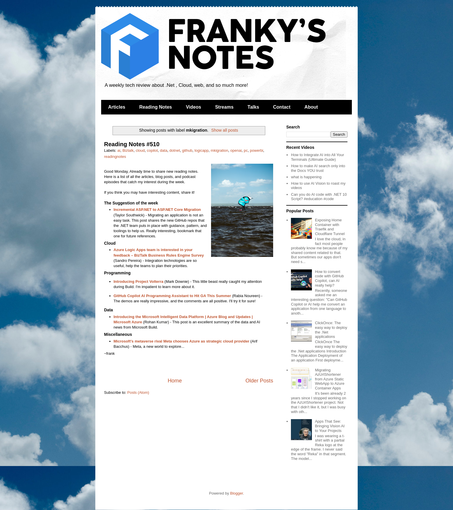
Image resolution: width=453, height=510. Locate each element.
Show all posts (224, 130)
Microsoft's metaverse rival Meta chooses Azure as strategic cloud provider (182, 341)
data (163, 150)
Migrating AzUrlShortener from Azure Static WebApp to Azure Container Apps (329, 379)
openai (236, 150)
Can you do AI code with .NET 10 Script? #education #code (319, 196)
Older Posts (259, 381)
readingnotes (115, 156)
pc (246, 150)
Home (175, 381)
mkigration (219, 150)
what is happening (306, 177)
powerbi (256, 150)
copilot (152, 150)
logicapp (201, 150)
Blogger (236, 493)
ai (118, 150)
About (311, 107)
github (187, 150)
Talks (253, 107)
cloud (140, 150)
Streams (224, 107)
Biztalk (128, 150)
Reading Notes (155, 107)
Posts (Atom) (138, 392)
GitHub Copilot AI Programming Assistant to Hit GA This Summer (172, 296)
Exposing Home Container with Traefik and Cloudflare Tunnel (330, 227)
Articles (116, 107)
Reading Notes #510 (131, 144)
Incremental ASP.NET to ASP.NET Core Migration (157, 209)
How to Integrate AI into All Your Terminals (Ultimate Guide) (317, 157)
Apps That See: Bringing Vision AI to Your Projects (330, 426)
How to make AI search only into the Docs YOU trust (318, 168)
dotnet (174, 150)
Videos (193, 107)
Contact (282, 107)
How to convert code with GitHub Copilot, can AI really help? (329, 278)
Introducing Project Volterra (139, 281)
